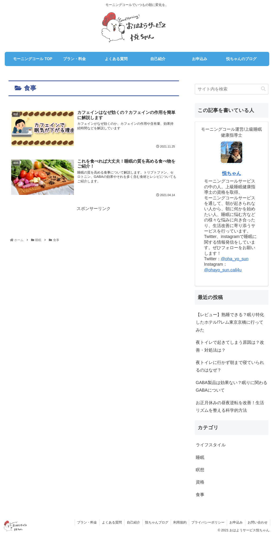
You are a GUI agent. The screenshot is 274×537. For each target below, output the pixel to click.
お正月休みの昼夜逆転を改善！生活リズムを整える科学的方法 (230, 406)
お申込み (236, 522)
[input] (231, 89)
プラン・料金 (87, 522)
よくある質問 (112, 522)
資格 (200, 482)
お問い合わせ (258, 522)
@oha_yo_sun (234, 258)
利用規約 (179, 522)
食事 (200, 494)
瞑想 (200, 469)
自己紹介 (133, 522)
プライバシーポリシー (207, 522)
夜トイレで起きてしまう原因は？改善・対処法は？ (230, 346)
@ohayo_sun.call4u (223, 270)
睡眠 (200, 457)
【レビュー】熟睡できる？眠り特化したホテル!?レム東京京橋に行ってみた (230, 322)
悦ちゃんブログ (156, 522)
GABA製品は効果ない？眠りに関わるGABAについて (231, 386)
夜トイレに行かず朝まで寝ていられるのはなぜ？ (230, 366)
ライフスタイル (211, 445)
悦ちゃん (231, 173)
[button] (263, 89)
